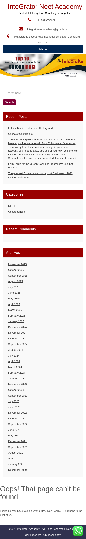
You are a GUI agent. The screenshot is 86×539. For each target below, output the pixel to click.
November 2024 (17, 332)
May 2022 (14, 435)
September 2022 (17, 424)
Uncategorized (16, 211)
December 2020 (17, 469)
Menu (43, 49)
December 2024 (17, 327)
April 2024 (14, 361)
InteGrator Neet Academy (45, 6)
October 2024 (16, 338)
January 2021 (16, 464)
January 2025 (16, 321)
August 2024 (15, 349)
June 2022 (14, 429)
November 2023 (17, 384)
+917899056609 (46, 20)
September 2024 (17, 344)
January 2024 (16, 378)
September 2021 (17, 447)
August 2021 (15, 452)
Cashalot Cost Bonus (20, 133)
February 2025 (16, 315)
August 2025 (15, 281)
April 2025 (14, 304)
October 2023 (16, 389)
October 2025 (16, 269)
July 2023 (13, 401)
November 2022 (17, 412)
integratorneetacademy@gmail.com (47, 29)
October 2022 (16, 418)
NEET (11, 206)
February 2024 (16, 372)
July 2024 (13, 355)
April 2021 (14, 458)
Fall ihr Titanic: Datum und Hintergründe (31, 128)
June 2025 (14, 292)
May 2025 (14, 298)
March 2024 (15, 367)
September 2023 (17, 395)
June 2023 (14, 407)
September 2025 (17, 275)
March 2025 (15, 309)
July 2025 (13, 287)
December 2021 (17, 441)
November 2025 (17, 264)
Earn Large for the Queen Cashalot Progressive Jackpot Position (40, 165)
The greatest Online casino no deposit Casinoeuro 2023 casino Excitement (40, 175)
